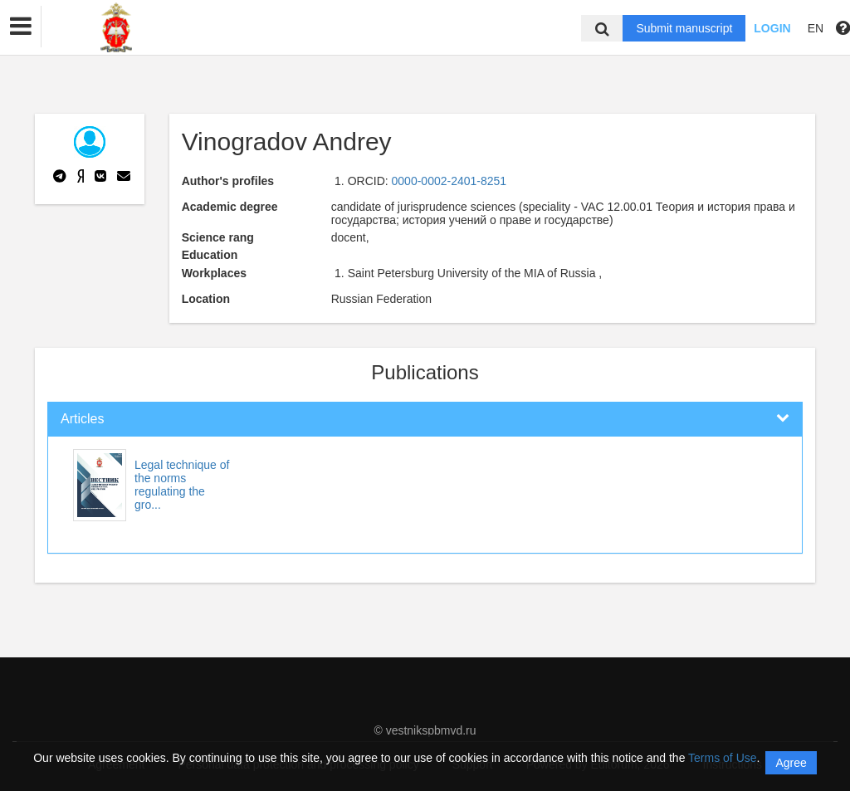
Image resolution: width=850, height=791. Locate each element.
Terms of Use (722, 757)
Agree (790, 762)
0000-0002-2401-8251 (449, 181)
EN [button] (815, 28)
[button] (21, 26)
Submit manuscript (684, 28)
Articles (82, 419)
